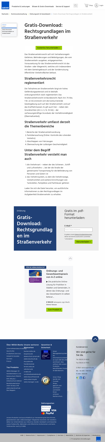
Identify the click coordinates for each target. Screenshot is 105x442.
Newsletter (69, 435)
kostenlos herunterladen (49, 48)
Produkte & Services (14, 354)
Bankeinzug (46, 407)
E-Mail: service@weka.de (85, 368)
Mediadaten (96, 435)
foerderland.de (29, 364)
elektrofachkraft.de (31, 359)
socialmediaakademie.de (32, 374)
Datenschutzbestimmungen (83, 234)
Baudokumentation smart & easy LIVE (13, 384)
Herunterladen (83, 242)
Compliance (51, 435)
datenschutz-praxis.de (32, 356)
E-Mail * (78, 228)
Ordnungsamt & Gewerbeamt (40, 14)
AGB (21, 435)
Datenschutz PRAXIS (14, 376)
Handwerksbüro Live (14, 374)
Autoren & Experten (83, 435)
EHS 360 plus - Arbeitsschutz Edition (14, 380)
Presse (9, 361)
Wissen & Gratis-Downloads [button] (43, 7)
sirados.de (27, 372)
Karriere (9, 359)
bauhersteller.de (29, 351)
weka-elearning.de (30, 379)
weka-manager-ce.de (31, 382)
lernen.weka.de (29, 367)
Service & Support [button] (63, 7)
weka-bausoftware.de (31, 377)
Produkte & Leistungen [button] (21, 7)
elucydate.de (28, 362)
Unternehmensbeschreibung (15, 349)
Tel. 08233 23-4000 (82, 359)
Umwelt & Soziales (13, 356)
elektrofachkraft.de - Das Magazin (14, 389)
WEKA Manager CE (13, 371)
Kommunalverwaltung (19, 14)
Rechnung (45, 410)
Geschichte (10, 351)
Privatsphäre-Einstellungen (80, 439)
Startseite (5, 14)
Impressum (41, 435)
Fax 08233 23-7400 (82, 363)
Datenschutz (30, 435)
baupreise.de (28, 354)
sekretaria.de (28, 369)
